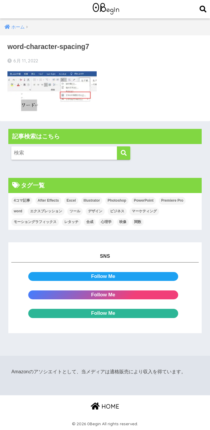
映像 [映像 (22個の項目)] (122, 222)
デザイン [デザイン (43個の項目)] (95, 211)
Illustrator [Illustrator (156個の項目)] (92, 200)
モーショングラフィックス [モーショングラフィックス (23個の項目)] (35, 222)
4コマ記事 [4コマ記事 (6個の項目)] (22, 200)
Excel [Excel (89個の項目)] (71, 200)
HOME (105, 406)
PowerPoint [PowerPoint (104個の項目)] (143, 200)
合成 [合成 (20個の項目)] (89, 222)
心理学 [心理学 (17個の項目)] (106, 222)
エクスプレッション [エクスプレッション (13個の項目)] (46, 211)
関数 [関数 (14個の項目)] (137, 222)
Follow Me (103, 276)
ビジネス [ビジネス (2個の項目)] (117, 211)
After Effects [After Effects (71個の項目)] (48, 200)
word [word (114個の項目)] (18, 211)
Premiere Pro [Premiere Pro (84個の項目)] (172, 200)
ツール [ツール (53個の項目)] (75, 211)
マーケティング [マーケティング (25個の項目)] (144, 211)
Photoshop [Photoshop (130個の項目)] (117, 200)
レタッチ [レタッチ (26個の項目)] (71, 222)
